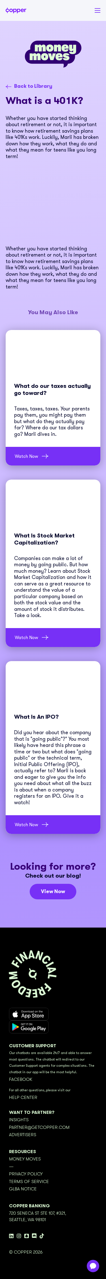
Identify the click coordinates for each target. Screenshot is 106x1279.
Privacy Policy (26, 1174)
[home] (16, 10)
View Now (53, 891)
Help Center (23, 1097)
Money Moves (25, 1159)
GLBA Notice (23, 1189)
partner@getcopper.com (39, 1127)
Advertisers (22, 1135)
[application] (93, 1266)
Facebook (20, 1079)
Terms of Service (29, 1182)
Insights (19, 1120)
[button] (94, 10)
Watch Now (26, 456)
